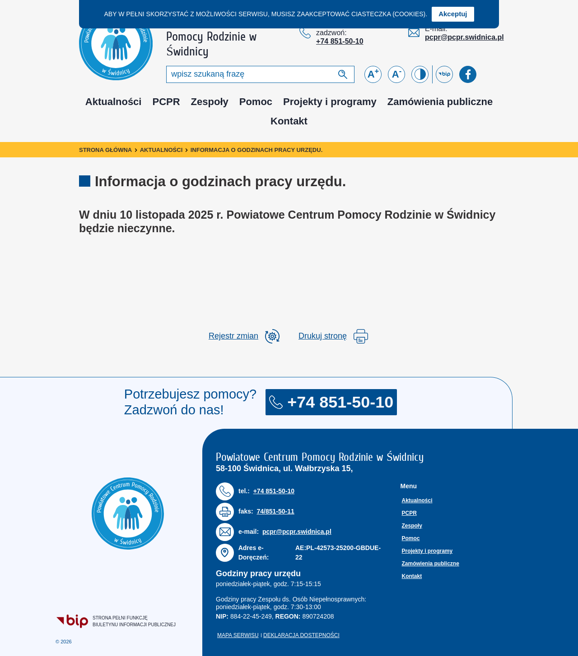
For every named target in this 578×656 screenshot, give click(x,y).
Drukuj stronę (333, 336)
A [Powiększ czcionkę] (373, 73)
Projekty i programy (330, 101)
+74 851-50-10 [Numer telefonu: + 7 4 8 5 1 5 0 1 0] (340, 41)
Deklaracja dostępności (301, 635)
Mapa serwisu (238, 635)
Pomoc (255, 101)
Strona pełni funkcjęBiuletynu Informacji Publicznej (116, 621)
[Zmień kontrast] (420, 74)
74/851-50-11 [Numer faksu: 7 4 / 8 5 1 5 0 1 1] (275, 511)
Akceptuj (452, 14)
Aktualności (113, 101)
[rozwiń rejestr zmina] (244, 336)
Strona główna (105, 150)
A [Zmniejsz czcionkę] (396, 73)
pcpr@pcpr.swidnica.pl (464, 37)
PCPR (166, 101)
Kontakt (289, 121)
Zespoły (209, 101)
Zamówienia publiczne (440, 101)
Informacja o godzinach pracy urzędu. (257, 150)
